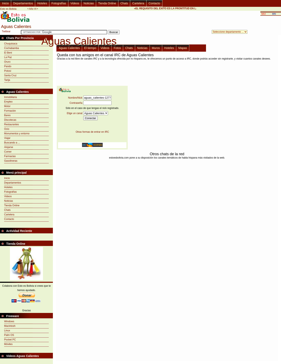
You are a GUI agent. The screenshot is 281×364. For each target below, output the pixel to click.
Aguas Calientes (69, 48)
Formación (10, 110)
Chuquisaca (10, 43)
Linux (7, 330)
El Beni (8, 52)
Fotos (117, 48)
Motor (7, 106)
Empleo (8, 101)
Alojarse (8, 147)
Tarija (7, 80)
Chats (124, 3)
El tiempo (90, 48)
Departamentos (23, 3)
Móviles (8, 344)
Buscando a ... (12, 142)
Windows (9, 321)
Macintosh (9, 326)
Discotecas (10, 119)
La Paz (8, 57)
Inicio (5, 3)
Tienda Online (107, 3)
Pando (7, 66)
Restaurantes (11, 124)
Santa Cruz (10, 75)
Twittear (6, 31)
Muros (156, 48)
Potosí (7, 70)
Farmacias (10, 156)
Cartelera (138, 3)
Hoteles (42, 3)
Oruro (7, 61)
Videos (74, 3)
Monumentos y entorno (17, 133)
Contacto (154, 3)
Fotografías (58, 3)
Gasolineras (10, 160)
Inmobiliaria (10, 97)
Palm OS (9, 335)
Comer (8, 151)
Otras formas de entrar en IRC (92, 131)
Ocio (6, 129)
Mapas (182, 48)
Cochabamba (11, 48)
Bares (7, 115)
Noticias (88, 3)
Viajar (7, 138)
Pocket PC (10, 339)
